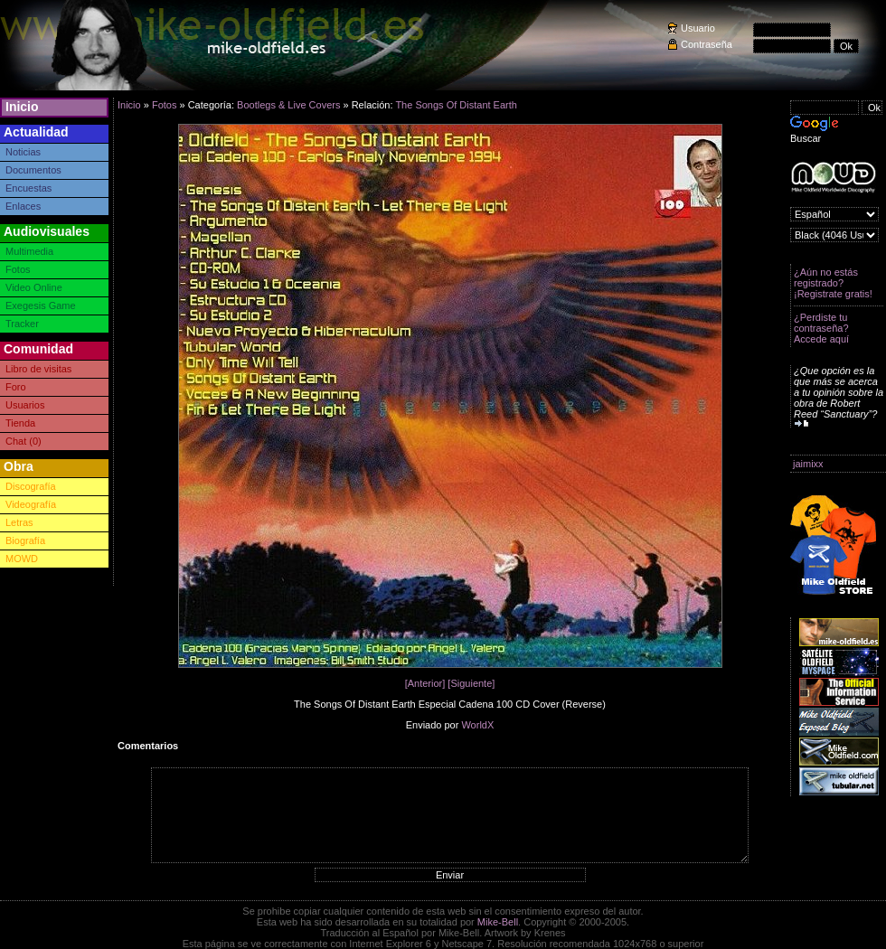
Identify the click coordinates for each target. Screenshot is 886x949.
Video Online (33, 287)
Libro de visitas (38, 368)
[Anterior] (425, 683)
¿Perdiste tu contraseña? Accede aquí (821, 328)
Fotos (18, 269)
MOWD (21, 558)
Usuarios (24, 404)
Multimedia (29, 251)
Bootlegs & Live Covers (288, 104)
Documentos (33, 169)
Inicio (22, 106)
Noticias (23, 151)
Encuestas (28, 188)
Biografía (25, 540)
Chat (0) (23, 441)
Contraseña (706, 44)
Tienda (20, 423)
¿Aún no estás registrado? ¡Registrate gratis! (833, 283)
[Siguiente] (471, 683)
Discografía (30, 486)
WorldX (477, 724)
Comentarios (148, 745)
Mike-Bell (497, 921)
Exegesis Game (40, 305)
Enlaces (23, 206)
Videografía (30, 504)
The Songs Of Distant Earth (456, 104)
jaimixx (808, 463)
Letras (19, 522)
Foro (15, 386)
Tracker (22, 323)
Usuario (698, 28)
